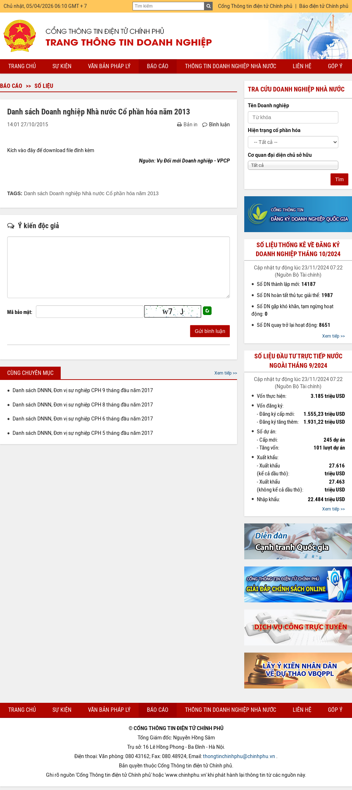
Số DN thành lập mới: (286, 284)
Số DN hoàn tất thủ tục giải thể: (295, 295)
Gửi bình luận (210, 331)
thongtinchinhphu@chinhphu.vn (239, 756)
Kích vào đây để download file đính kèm (50, 150)
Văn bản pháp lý (109, 66)
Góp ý (335, 66)
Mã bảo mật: (19, 312)
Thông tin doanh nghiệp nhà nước (230, 66)
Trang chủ (22, 66)
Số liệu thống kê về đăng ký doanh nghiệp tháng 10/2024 (298, 249)
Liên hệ (302, 66)
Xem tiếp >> (225, 373)
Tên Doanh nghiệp (268, 106)
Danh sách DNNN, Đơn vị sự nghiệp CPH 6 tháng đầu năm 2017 (83, 419)
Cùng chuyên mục (30, 373)
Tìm (339, 179)
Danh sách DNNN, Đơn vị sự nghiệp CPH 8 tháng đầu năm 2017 (83, 405)
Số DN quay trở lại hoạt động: (293, 325)
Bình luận (216, 125)
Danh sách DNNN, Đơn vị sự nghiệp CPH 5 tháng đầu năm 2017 (83, 433)
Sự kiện (61, 66)
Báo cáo (157, 66)
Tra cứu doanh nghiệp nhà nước (296, 89)
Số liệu (43, 86)
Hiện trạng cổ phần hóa (274, 130)
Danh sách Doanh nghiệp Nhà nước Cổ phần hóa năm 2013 (91, 193)
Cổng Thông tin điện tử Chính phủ (255, 6)
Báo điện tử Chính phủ (323, 6)
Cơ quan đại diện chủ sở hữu (280, 155)
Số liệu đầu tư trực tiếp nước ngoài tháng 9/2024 (298, 360)
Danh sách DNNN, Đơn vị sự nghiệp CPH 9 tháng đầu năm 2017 (83, 390)
